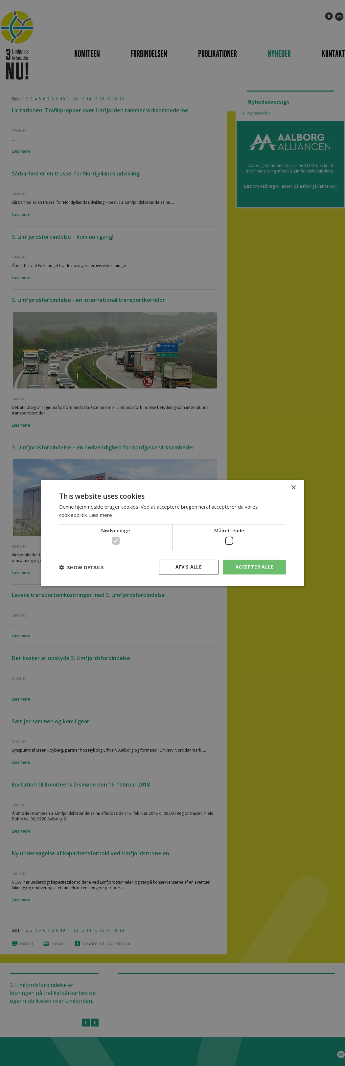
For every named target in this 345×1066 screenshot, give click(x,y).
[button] (81, 567)
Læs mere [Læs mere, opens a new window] (100, 515)
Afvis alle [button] (188, 567)
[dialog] (172, 533)
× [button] (293, 487)
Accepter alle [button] (254, 567)
